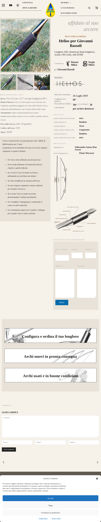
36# (74, 104)
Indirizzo (59, 266)
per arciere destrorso (83, 108)
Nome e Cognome (61, 250)
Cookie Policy (43, 518)
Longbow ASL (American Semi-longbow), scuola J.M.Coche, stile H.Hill (76, 53)
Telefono (89, 249)
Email (74, 249)
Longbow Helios (69, 86)
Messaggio (80, 266)
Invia (61, 302)
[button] (97, 478)
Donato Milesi (73, 64)
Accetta (50, 498)
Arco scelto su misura (75, 36)
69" (75, 99)
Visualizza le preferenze (50, 513)
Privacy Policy (56, 518)
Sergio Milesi (90, 64)
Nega (50, 505)
